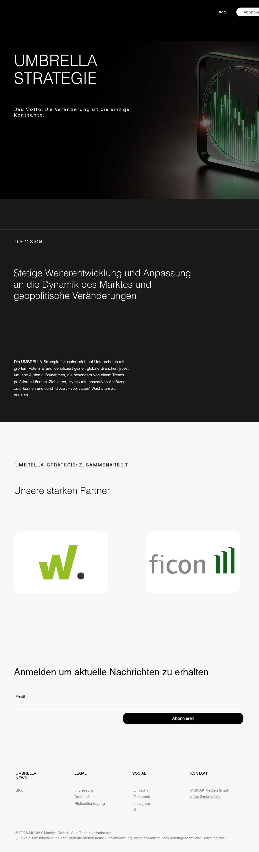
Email (20, 696)
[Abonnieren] (183, 718)
